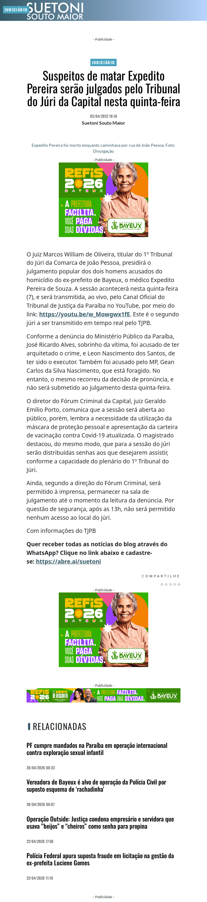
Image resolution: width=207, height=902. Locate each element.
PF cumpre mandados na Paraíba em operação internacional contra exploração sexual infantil (97, 748)
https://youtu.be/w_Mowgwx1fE (84, 314)
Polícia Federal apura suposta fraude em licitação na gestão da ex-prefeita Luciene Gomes (100, 859)
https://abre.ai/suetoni (68, 561)
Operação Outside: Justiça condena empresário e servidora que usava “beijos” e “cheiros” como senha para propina (100, 822)
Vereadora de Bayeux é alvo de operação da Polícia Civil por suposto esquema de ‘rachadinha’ (96, 785)
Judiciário (103, 62)
